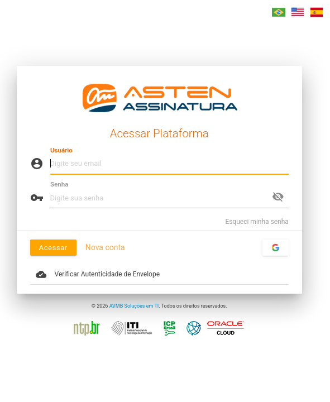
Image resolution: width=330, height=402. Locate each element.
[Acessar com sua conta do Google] (275, 248)
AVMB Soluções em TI (134, 306)
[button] (278, 12)
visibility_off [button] (278, 197)
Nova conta (105, 247)
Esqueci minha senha (257, 222)
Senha (59, 185)
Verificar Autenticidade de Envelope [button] (97, 274)
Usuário (61, 150)
